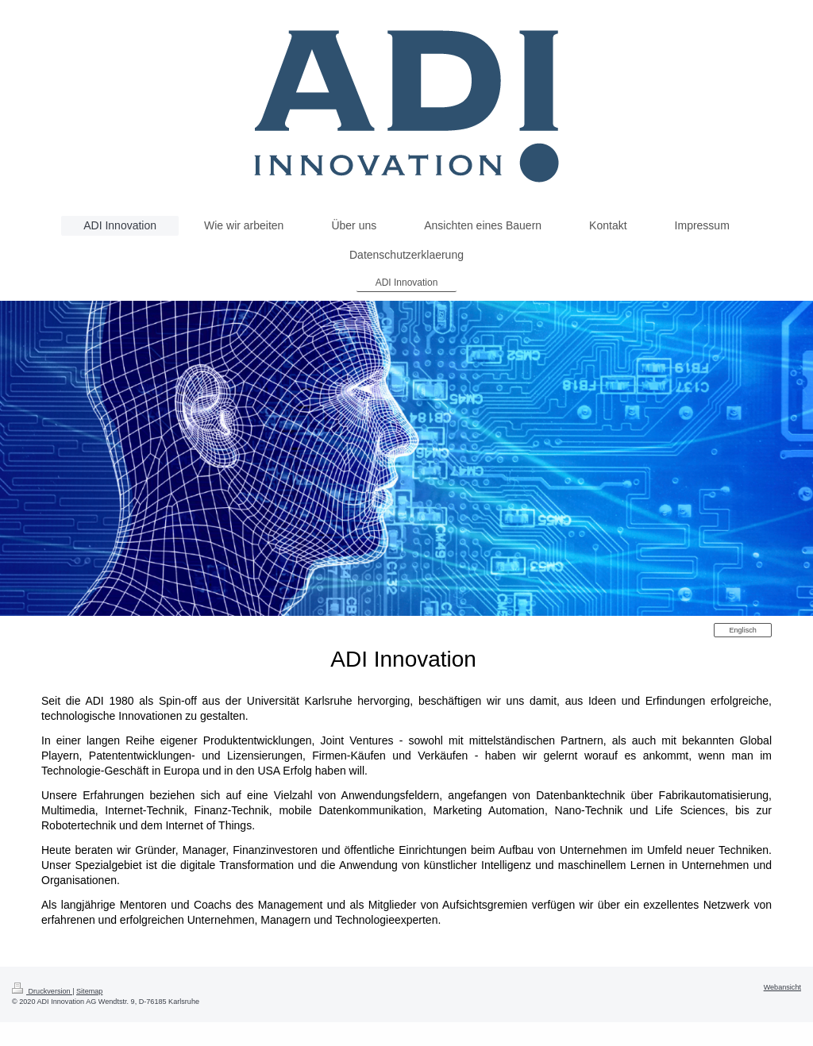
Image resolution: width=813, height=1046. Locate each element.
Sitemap (89, 991)
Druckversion (42, 991)
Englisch (742, 630)
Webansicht (782, 987)
